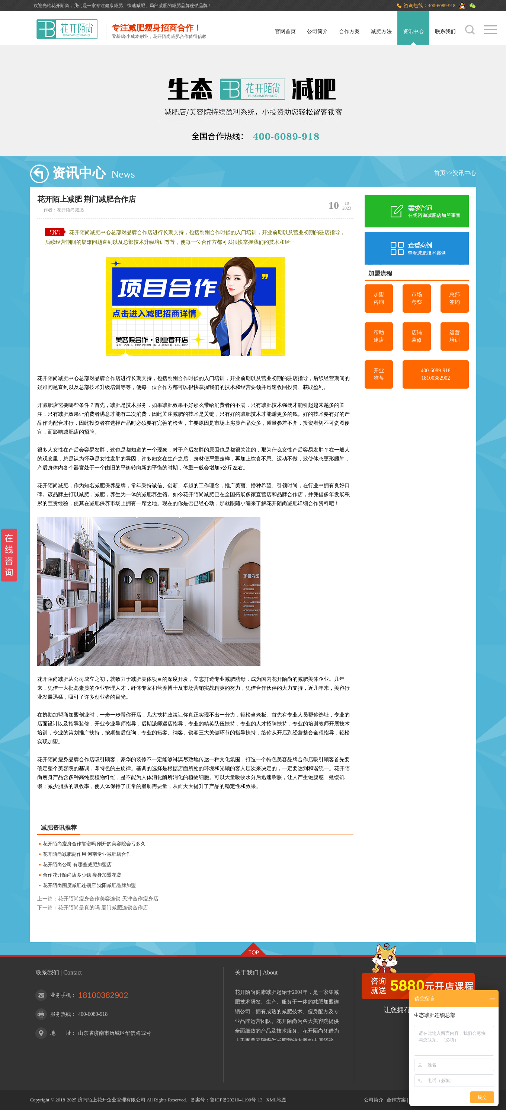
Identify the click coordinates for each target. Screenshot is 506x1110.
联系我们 (445, 31)
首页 (440, 173)
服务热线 (60, 1014)
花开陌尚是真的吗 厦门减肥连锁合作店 (103, 907)
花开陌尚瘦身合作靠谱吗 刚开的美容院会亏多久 (94, 843)
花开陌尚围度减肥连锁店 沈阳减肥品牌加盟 (89, 885)
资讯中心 (413, 31)
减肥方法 (381, 31)
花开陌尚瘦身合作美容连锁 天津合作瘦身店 (108, 899)
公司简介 (317, 31)
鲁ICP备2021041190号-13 (236, 1100)
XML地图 (276, 1100)
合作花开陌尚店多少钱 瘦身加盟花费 (82, 875)
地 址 (60, 1033)
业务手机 (60, 995)
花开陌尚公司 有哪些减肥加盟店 (77, 864)
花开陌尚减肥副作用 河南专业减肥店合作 (87, 854)
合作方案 (349, 31)
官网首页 (285, 31)
